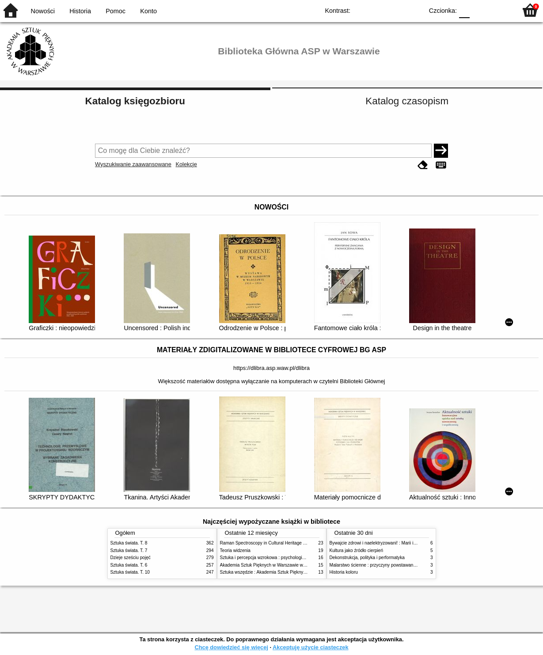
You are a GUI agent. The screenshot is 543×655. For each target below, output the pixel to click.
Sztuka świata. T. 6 (129, 565)
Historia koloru (344, 572)
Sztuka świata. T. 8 (129, 543)
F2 (500, 10)
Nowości (43, 11)
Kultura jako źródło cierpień (357, 550)
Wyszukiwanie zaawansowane (133, 164)
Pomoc (115, 11)
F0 (464, 10)
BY (413, 10)
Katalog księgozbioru (135, 101)
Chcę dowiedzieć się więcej (231, 647)
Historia (80, 11)
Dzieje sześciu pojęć (130, 557)
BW (378, 10)
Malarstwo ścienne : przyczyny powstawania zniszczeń (384, 565)
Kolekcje (186, 164)
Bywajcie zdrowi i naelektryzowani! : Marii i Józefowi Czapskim (391, 543)
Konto (148, 11)
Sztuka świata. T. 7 (129, 550)
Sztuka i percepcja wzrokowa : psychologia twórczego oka (277, 557)
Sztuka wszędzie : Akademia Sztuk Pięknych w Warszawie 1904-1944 (289, 572)
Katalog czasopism (406, 101)
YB (396, 10)
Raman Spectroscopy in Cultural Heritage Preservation (274, 543)
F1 (479, 10)
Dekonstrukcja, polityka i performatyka (367, 557)
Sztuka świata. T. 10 (130, 572)
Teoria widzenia (235, 550)
